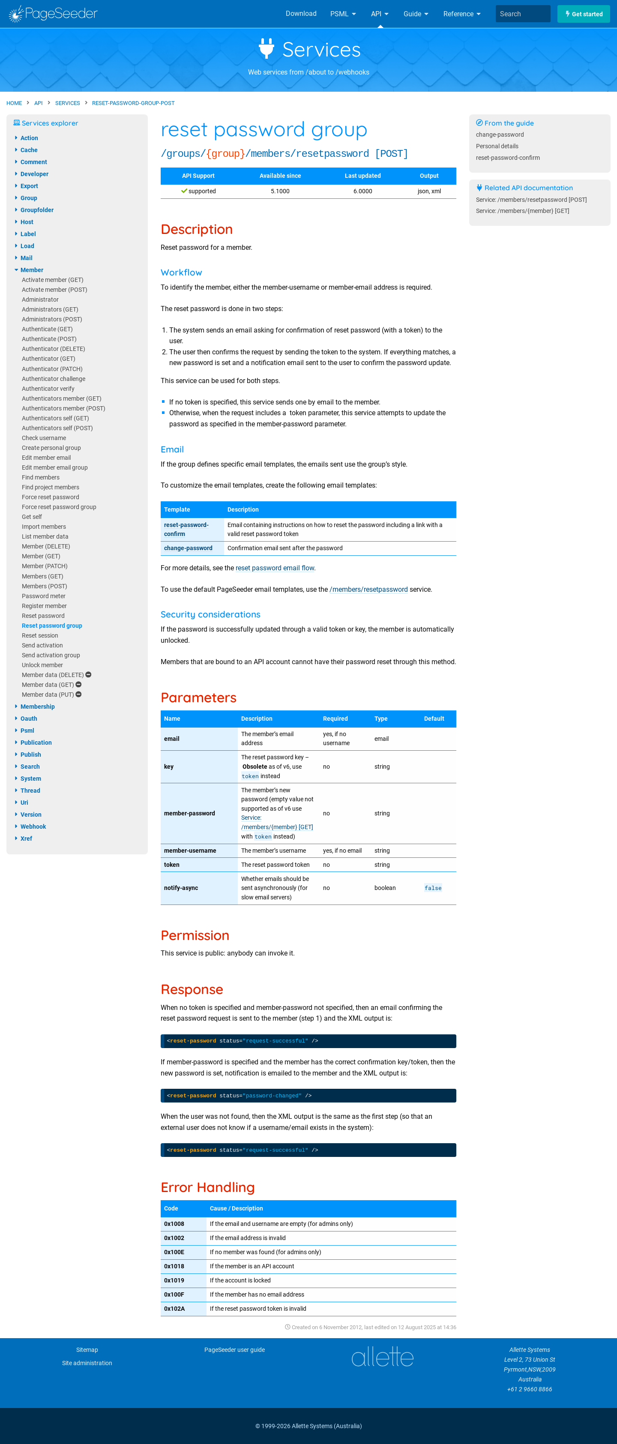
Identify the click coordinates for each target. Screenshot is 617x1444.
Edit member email (46, 457)
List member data (45, 536)
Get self (32, 517)
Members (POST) (44, 586)
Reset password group (52, 625)
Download (301, 13)
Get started (584, 14)
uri (20, 802)
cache (25, 150)
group (25, 198)
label (24, 234)
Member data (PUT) (51, 694)
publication (32, 742)
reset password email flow (275, 568)
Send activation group (51, 655)
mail (23, 258)
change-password (188, 548)
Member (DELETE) (46, 546)
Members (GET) (42, 576)
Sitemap (87, 1350)
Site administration (87, 1363)
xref (22, 838)
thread (26, 790)
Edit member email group (55, 467)
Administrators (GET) (50, 309)
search (26, 766)
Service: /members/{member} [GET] (522, 211)
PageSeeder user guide (234, 1350)
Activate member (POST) (54, 290)
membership (34, 706)
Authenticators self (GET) (55, 418)
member (28, 270)
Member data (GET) (51, 685)
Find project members (50, 487)
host (23, 222)
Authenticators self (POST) (57, 428)
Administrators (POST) (52, 319)
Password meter (44, 596)
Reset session (40, 635)
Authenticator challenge (53, 379)
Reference (462, 14)
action (25, 138)
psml (23, 730)
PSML (343, 14)
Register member (44, 606)
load (23, 246)
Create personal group (51, 448)
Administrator (40, 299)
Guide (417, 14)
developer (30, 174)
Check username (44, 438)
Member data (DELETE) (56, 675)
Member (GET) (41, 556)
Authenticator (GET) (48, 358)
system (27, 778)
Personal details (497, 146)
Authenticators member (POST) (63, 408)
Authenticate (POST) (49, 339)
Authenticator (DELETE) (53, 349)
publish (27, 754)
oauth (25, 718)
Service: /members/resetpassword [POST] (531, 200)
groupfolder (33, 210)
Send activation (42, 645)
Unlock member (42, 665)
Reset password (43, 616)
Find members (41, 477)
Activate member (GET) (53, 280)
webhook (29, 826)
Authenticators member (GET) (62, 398)
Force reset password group (59, 507)
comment (30, 162)
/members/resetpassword (368, 589)
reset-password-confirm (508, 158)
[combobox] (523, 13)
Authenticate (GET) (47, 329)
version (27, 814)
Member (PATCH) (45, 566)
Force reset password (50, 497)
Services (308, 49)
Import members (44, 526)
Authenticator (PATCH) (52, 369)
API (380, 14)
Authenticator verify (48, 388)
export (25, 186)
